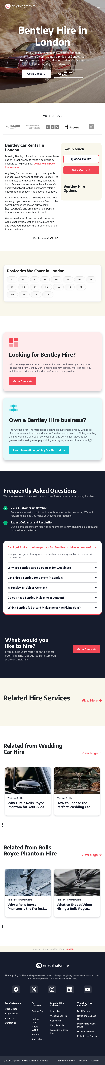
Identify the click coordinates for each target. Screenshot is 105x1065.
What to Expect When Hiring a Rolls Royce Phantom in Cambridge (74, 906)
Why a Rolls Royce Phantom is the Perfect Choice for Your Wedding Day (27, 906)
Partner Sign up (38, 1013)
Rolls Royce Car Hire (87, 1036)
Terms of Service (66, 1060)
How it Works (35, 1028)
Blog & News (11, 1013)
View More (92, 700)
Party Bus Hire (57, 1025)
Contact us (10, 1022)
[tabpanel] (27, 791)
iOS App (36, 1034)
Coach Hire (55, 1020)
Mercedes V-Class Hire (59, 1031)
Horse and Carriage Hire (86, 1017)
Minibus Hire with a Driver (86, 1025)
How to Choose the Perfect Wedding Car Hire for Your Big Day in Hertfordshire (75, 805)
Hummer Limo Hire (86, 1031)
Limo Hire (55, 1011)
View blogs (91, 753)
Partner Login (35, 1020)
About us (9, 1018)
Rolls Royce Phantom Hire (20, 900)
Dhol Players (83, 1011)
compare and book (44, 163)
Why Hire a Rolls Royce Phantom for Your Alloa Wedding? (26, 805)
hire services (12, 167)
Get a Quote (11, 1008)
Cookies (95, 1060)
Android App (38, 1039)
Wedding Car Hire (16, 798)
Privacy (83, 1060)
